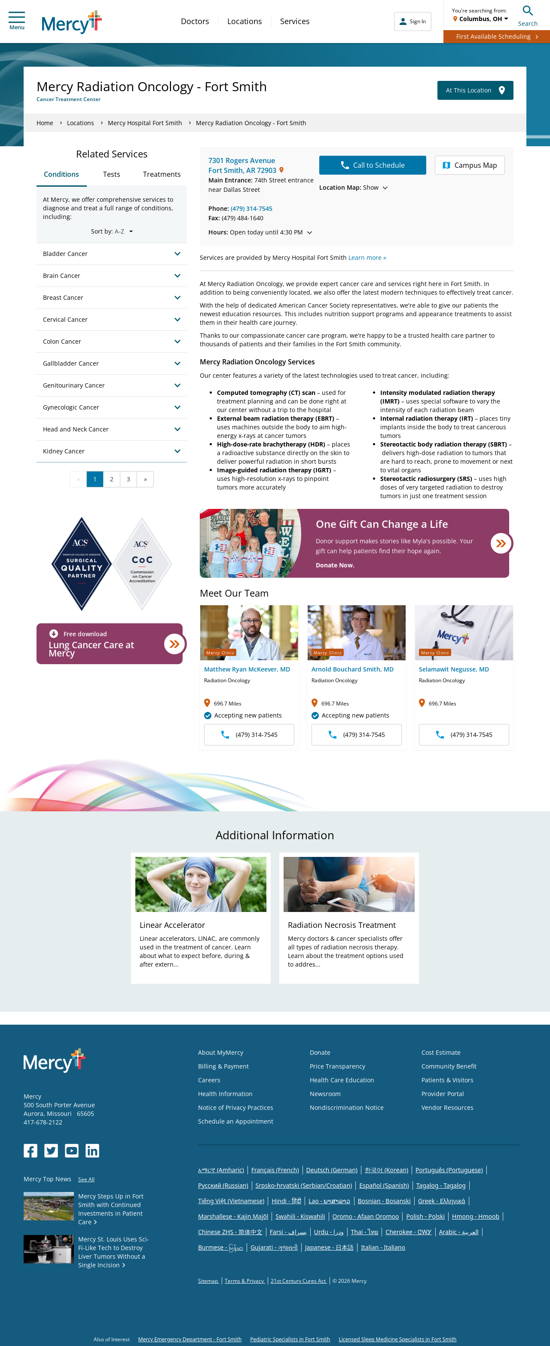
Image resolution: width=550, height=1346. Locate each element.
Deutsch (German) (332, 1170)
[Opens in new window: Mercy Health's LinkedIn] (92, 1151)
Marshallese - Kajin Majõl (233, 1216)
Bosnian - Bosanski (384, 1201)
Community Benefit (449, 1066)
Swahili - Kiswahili (300, 1216)
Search (528, 15)
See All (86, 1179)
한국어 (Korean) (386, 1170)
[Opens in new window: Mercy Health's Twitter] (51, 1151)
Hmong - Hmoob (475, 1216)
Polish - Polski (425, 1216)
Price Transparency (337, 1066)
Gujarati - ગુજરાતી (274, 1247)
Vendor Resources (448, 1107)
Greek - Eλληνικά (441, 1201)
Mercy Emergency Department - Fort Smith (190, 1339)
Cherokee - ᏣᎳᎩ (408, 1232)
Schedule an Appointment (235, 1121)
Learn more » (367, 257)
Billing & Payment (223, 1066)
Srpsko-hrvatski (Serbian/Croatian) (304, 1185)
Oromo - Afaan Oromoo (366, 1216)
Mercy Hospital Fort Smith (145, 123)
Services (295, 21)
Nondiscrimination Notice (347, 1107)
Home (45, 123)
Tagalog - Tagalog (441, 1185)
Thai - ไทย (365, 1232)
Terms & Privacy (245, 1280)
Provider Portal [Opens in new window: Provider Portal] (443, 1094)
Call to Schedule (373, 165)
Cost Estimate (441, 1052)
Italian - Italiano (383, 1247)
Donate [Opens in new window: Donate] (320, 1052)
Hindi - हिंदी (286, 1201)
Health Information (225, 1094)
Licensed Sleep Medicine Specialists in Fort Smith (397, 1339)
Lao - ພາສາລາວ (329, 1201)
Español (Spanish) (384, 1185)
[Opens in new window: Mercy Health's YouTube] (72, 1151)
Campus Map (470, 165)
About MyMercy (220, 1052)
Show (353, 187)
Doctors (195, 21)
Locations (244, 21)
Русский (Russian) (223, 1185)
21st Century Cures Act (299, 1280)
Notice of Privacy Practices (235, 1107)
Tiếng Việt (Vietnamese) (231, 1201)
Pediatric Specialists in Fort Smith (290, 1339)
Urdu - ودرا (329, 1232)
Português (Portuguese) (449, 1170)
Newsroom (325, 1094)
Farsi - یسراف (288, 1232)
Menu (17, 21)
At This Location (475, 90)
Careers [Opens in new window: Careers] (209, 1080)
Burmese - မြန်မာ (220, 1247)
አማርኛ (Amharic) (221, 1170)
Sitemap (208, 1280)
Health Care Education (342, 1080)
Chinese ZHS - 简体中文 (230, 1232)
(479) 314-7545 (251, 208)
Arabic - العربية (459, 1232)
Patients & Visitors (448, 1080)
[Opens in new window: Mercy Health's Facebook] (30, 1151)
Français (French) (275, 1170)
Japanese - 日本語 (329, 1247)
